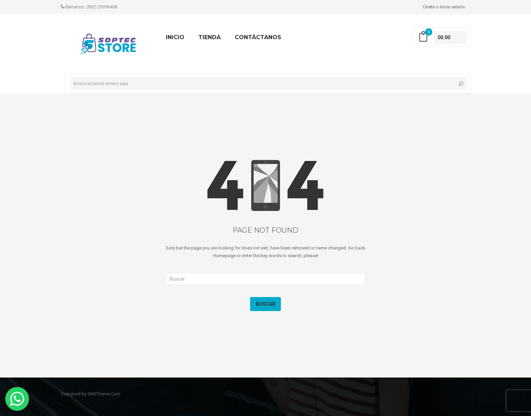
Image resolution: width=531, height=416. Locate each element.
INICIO (175, 37)
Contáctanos (258, 37)
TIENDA (209, 37)
